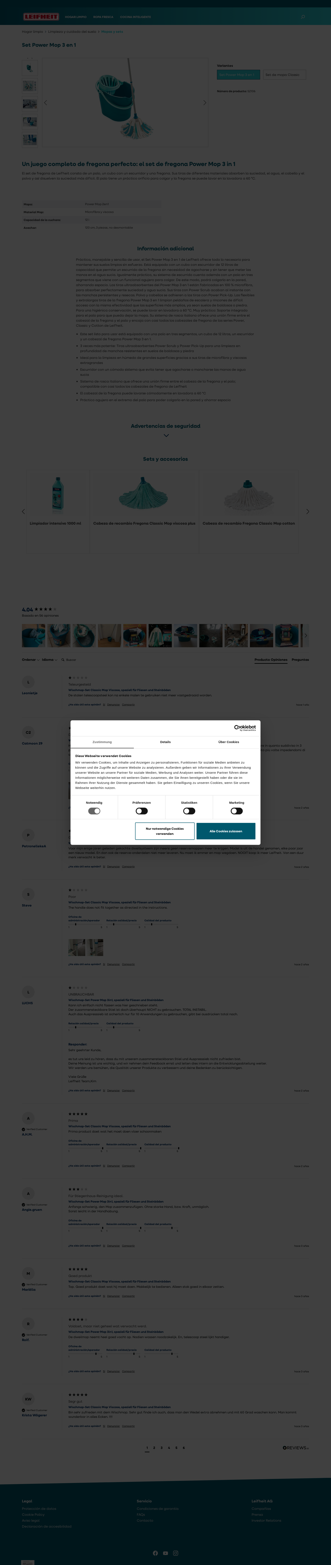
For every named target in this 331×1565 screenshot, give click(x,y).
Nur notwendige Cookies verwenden (165, 831)
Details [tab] (165, 742)
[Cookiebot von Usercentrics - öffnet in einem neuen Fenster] (237, 728)
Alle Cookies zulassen (226, 831)
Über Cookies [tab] (228, 742)
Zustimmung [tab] (102, 742)
